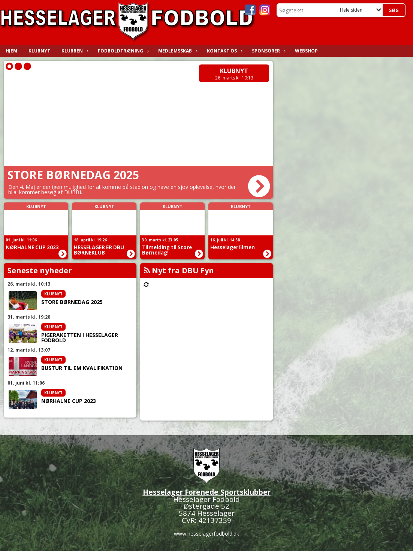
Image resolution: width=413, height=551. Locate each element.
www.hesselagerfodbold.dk (206, 533)
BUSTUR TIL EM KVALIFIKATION (82, 368)
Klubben (74, 51)
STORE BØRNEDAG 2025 (72, 302)
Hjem (11, 51)
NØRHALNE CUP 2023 (68, 401)
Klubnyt (39, 51)
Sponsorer (268, 51)
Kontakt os (224, 51)
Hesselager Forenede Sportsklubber (207, 492)
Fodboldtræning (122, 51)
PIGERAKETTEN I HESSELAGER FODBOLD (79, 337)
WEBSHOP (306, 51)
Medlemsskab (177, 51)
